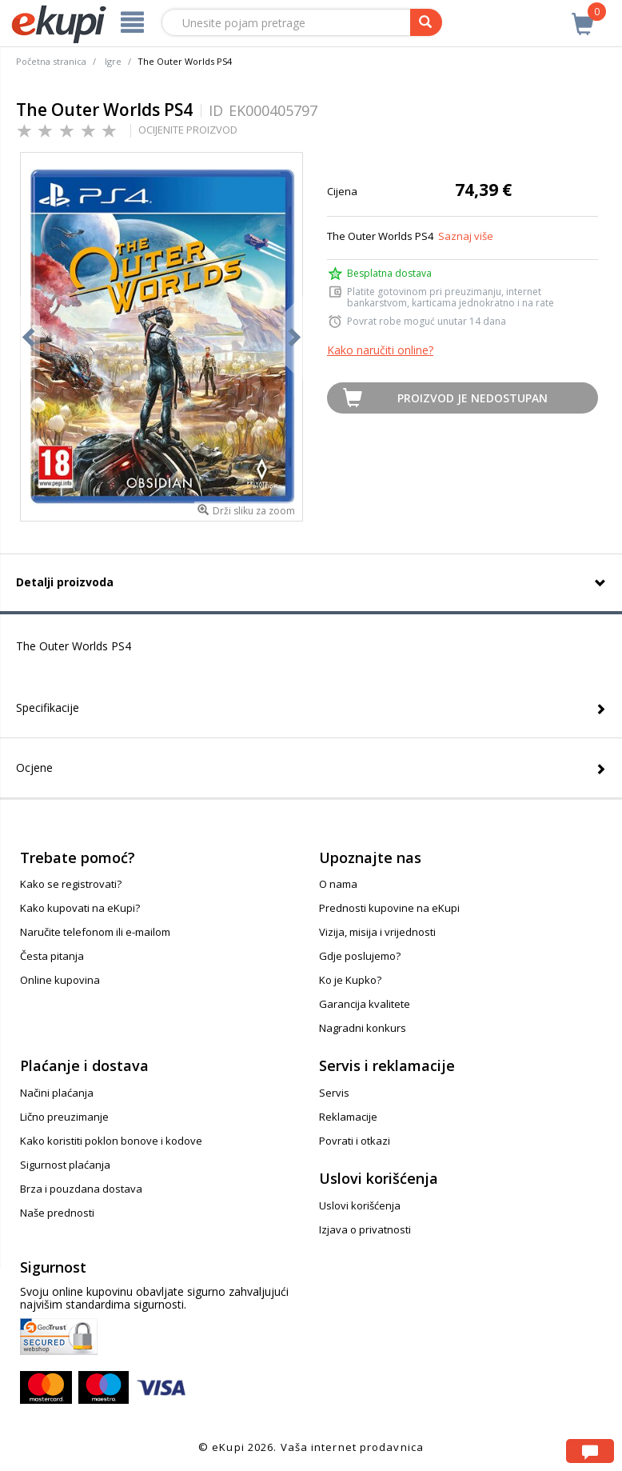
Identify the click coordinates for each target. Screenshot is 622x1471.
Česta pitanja (52, 956)
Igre (113, 61)
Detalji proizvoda (65, 582)
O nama (338, 884)
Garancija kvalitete (364, 1004)
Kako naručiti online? (380, 350)
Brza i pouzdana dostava (81, 1188)
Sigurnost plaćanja (65, 1164)
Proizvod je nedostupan (472, 398)
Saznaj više (465, 236)
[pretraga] (426, 22)
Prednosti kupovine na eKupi (389, 908)
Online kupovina (60, 980)
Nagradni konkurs (362, 1028)
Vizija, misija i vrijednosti (377, 932)
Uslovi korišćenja (360, 1205)
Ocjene (34, 767)
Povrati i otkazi (354, 1140)
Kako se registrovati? (71, 884)
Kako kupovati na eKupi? (80, 908)
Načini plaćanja (57, 1092)
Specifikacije (47, 707)
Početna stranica (51, 61)
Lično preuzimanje (64, 1116)
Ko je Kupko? (350, 980)
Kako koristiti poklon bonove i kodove (111, 1140)
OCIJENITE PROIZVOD (187, 129)
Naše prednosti (57, 1212)
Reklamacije (348, 1116)
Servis (334, 1092)
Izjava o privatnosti (365, 1229)
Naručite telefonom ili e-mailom (95, 932)
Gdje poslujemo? (360, 956)
